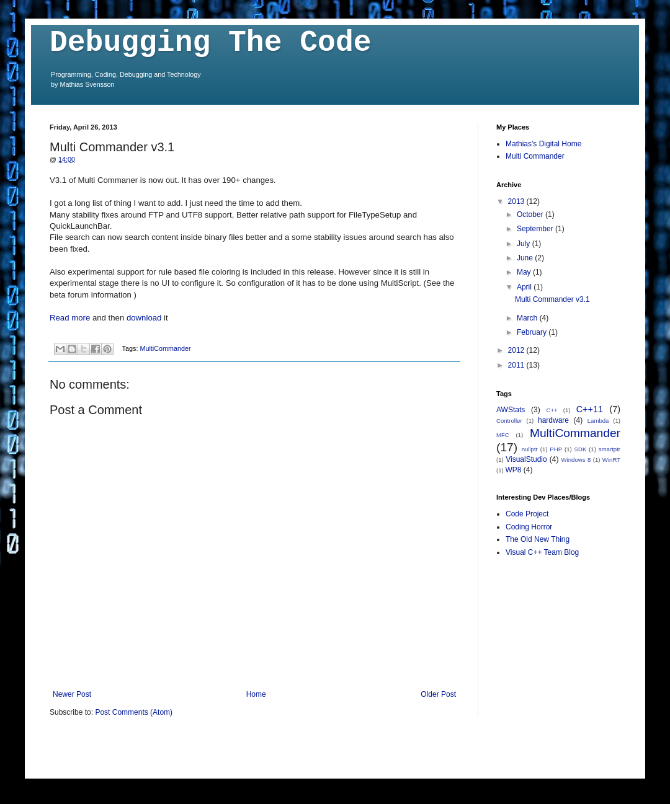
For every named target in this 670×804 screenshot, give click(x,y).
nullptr (530, 449)
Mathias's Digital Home (543, 143)
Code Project (527, 514)
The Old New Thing (538, 539)
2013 (517, 201)
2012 (517, 350)
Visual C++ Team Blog (542, 552)
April (525, 287)
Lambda (598, 420)
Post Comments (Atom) (133, 712)
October (531, 214)
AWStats (510, 409)
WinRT (611, 459)
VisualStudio (526, 459)
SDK (580, 449)
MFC (502, 434)
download (144, 317)
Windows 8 (576, 459)
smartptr (609, 449)
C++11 (589, 409)
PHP (556, 449)
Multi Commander (535, 156)
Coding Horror (529, 527)
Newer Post (72, 694)
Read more (70, 317)
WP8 (513, 470)
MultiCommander (165, 348)
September (536, 228)
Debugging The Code (210, 43)
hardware (553, 420)
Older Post (438, 694)
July (524, 243)
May (525, 272)
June (526, 258)
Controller (509, 420)
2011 (517, 365)
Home (256, 694)
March (528, 318)
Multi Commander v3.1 (552, 299)
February (532, 332)
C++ (552, 410)
